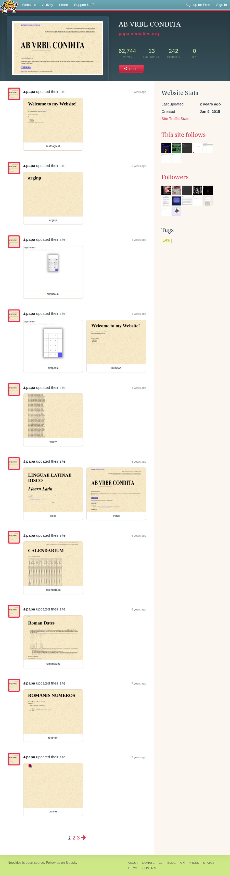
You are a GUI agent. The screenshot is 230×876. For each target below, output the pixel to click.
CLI (161, 863)
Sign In (221, 5)
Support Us (84, 5)
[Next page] (83, 838)
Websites (29, 5)
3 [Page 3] (78, 838)
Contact (149, 868)
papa (29, 91)
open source (35, 863)
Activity (47, 5)
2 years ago (139, 91)
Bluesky (71, 863)
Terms (133, 868)
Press (194, 863)
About (133, 863)
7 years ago (139, 683)
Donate (148, 863)
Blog (171, 863)
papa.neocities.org (139, 33)
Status (208, 863)
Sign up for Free (197, 5)
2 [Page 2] (73, 838)
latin (166, 240)
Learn (63, 5)
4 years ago (139, 239)
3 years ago (139, 165)
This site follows (183, 134)
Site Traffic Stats (175, 118)
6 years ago (139, 461)
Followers (174, 177)
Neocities (14, 863)
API (182, 863)
